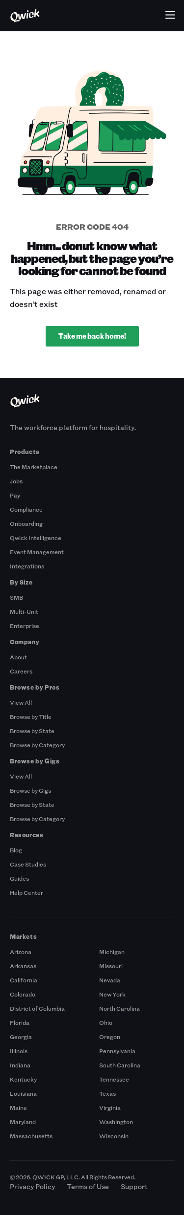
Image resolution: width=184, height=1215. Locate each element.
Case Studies (28, 864)
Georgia (21, 1037)
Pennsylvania (117, 1051)
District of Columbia (37, 1008)
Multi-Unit (24, 611)
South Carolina (119, 1065)
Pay (15, 495)
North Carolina (119, 1008)
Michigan (112, 951)
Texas (107, 1093)
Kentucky (23, 1079)
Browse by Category (37, 745)
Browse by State (32, 731)
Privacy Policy (32, 1186)
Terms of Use (88, 1186)
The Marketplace (33, 467)
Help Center (26, 892)
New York (112, 994)
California (23, 980)
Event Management (37, 552)
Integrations (27, 566)
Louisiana (23, 1093)
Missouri (111, 966)
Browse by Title (31, 716)
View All (21, 702)
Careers (21, 671)
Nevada (109, 980)
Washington (116, 1122)
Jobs (16, 481)
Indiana (20, 1065)
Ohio (105, 1022)
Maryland (23, 1122)
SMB (16, 597)
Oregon (109, 1037)
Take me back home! (92, 336)
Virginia (110, 1107)
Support (134, 1186)
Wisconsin (114, 1136)
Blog (16, 850)
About (18, 657)
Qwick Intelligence (35, 538)
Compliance (26, 509)
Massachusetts (31, 1136)
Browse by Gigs (30, 790)
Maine (18, 1107)
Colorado (22, 994)
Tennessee (114, 1079)
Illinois (18, 1051)
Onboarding (26, 523)
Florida (19, 1022)
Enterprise (24, 625)
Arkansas (23, 966)
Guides (19, 878)
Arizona (20, 951)
